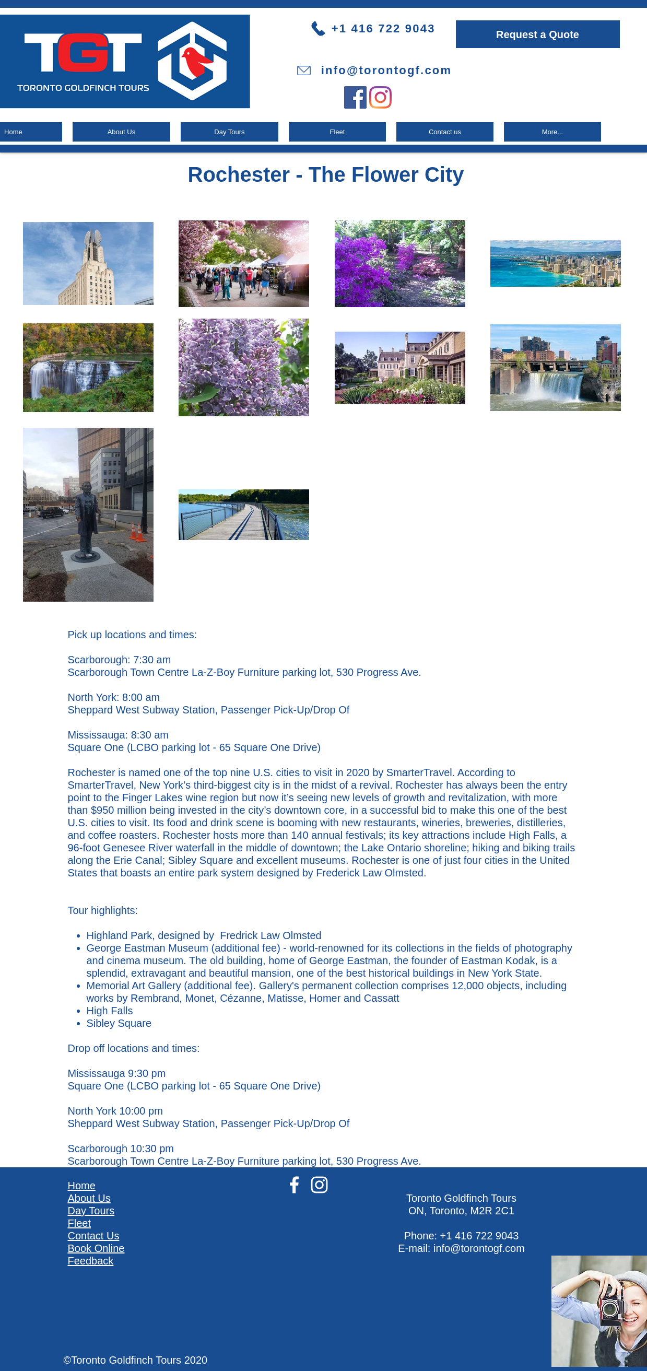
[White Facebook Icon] (294, 1185)
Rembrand (155, 998)
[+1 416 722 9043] (382, 28)
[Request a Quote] (538, 34)
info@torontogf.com (479, 1248)
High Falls (532, 835)
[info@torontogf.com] (374, 70)
